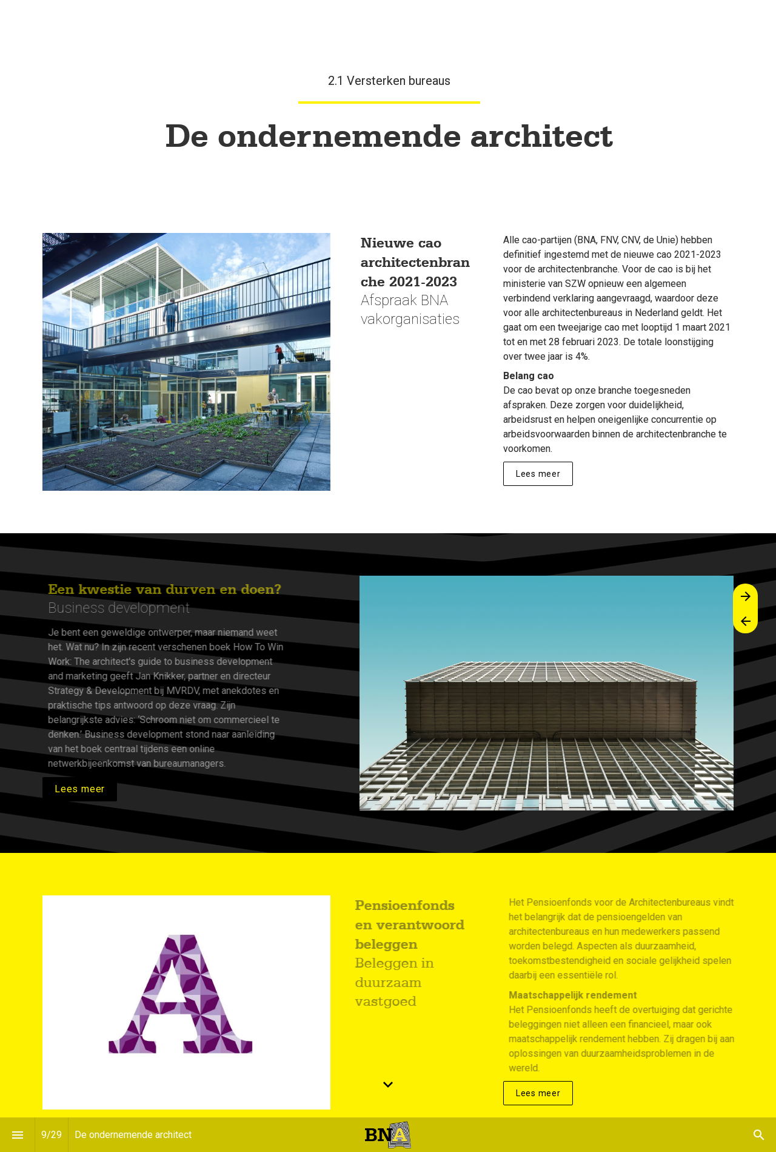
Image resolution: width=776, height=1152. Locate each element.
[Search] (758, 1134)
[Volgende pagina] (745, 596)
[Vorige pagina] (745, 620)
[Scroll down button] (388, 1084)
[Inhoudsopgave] (17, 1134)
